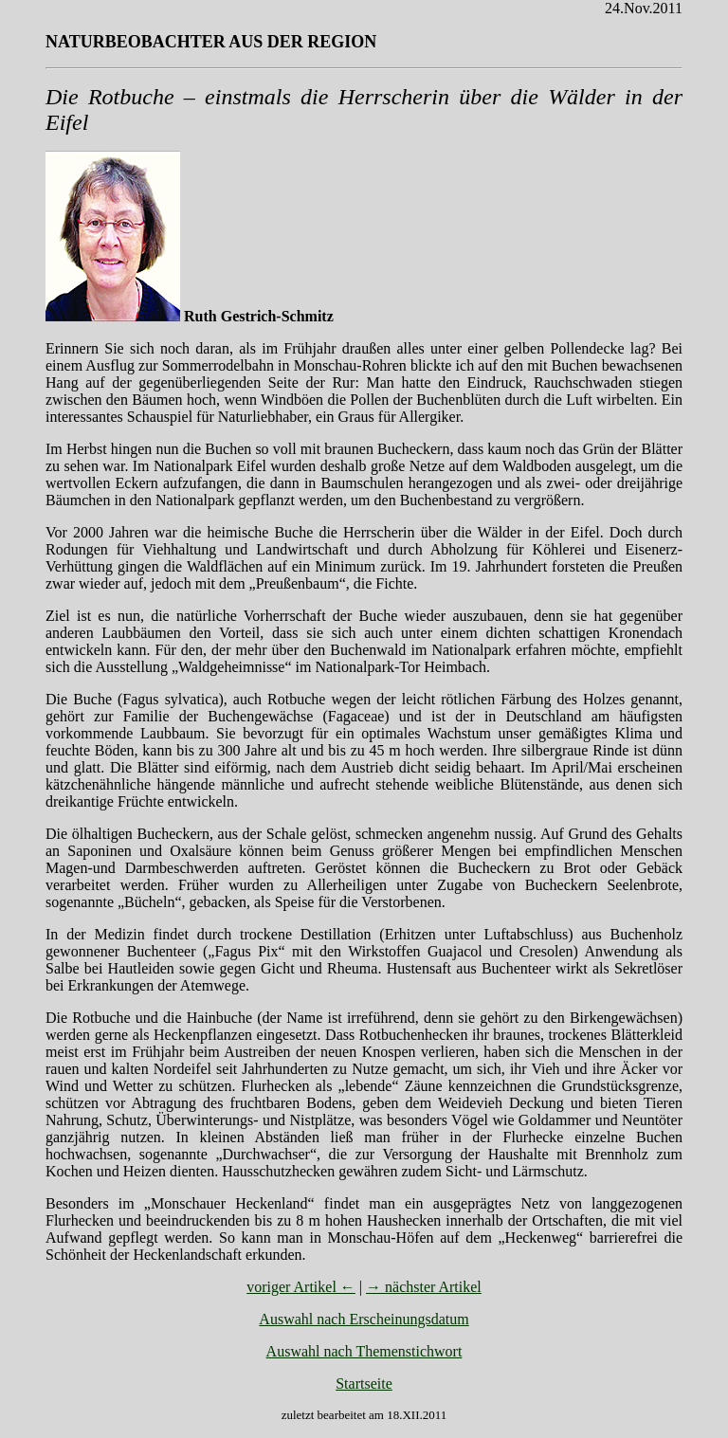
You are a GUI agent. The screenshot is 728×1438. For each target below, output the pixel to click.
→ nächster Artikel (424, 1287)
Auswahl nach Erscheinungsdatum (363, 1319)
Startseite (364, 1383)
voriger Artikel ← (300, 1287)
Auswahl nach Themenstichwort (364, 1351)
